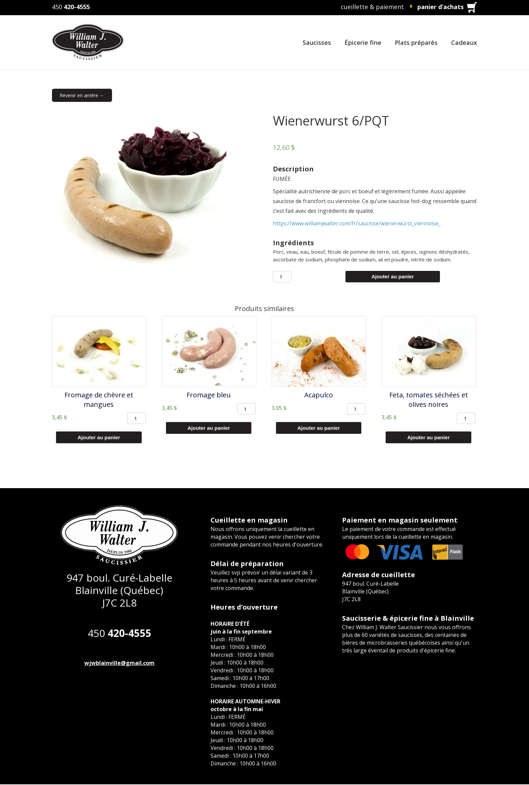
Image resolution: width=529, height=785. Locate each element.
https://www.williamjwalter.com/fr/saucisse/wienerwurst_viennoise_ (358, 223)
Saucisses (317, 42)
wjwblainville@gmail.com (119, 663)
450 (71, 7)
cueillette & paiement (372, 7)
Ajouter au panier (392, 277)
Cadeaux (464, 42)
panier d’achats (440, 7)
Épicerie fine (362, 42)
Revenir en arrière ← (82, 95)
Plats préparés (416, 42)
